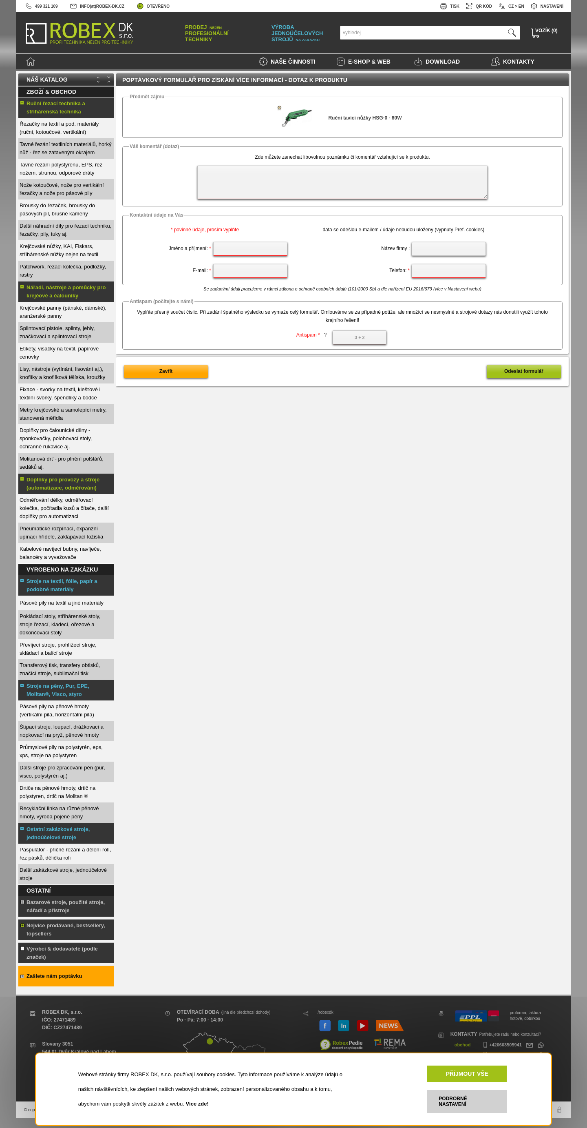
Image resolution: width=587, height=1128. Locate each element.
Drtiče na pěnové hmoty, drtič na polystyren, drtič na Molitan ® (57, 792)
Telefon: (399, 270)
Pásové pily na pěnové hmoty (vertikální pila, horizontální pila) (57, 710)
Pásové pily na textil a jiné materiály (62, 603)
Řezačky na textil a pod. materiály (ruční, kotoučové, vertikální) (59, 128)
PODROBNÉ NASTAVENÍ (453, 1101)
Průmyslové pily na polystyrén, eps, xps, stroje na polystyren (61, 751)
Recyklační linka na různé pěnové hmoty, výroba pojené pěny (59, 812)
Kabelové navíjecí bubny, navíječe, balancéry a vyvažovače (60, 553)
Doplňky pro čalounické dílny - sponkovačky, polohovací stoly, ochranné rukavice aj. (56, 438)
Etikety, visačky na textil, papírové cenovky (59, 353)
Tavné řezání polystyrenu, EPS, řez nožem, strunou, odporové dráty (61, 169)
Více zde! (196, 1104)
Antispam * (311, 335)
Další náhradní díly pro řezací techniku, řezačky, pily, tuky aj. (65, 230)
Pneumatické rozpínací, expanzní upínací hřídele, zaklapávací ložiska (61, 532)
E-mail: (201, 270)
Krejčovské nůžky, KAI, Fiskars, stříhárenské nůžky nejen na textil (59, 250)
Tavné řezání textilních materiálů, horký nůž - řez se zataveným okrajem (65, 148)
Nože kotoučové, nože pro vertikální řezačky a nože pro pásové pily (62, 189)
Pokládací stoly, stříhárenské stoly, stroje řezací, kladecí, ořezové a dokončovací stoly (60, 624)
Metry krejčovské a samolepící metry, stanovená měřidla (63, 414)
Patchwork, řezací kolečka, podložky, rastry (63, 271)
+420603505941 (501, 1045)
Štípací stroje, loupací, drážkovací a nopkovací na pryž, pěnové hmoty (62, 731)
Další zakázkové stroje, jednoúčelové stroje (63, 874)
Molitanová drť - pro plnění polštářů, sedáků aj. (62, 463)
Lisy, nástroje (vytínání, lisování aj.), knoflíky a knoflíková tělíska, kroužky (62, 373)
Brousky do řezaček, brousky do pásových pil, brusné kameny (57, 209)
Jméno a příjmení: (190, 248)
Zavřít (166, 371)
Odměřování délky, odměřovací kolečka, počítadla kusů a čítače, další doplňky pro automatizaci (64, 508)
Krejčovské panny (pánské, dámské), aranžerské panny (63, 312)
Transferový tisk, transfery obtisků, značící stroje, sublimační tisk (60, 669)
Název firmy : (395, 248)
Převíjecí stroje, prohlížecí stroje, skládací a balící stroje (58, 649)
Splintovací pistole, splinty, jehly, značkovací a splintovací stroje (57, 332)
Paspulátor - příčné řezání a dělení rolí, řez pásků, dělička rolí (65, 854)
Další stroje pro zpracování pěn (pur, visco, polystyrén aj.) (62, 772)
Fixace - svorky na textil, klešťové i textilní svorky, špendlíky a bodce (60, 393)
